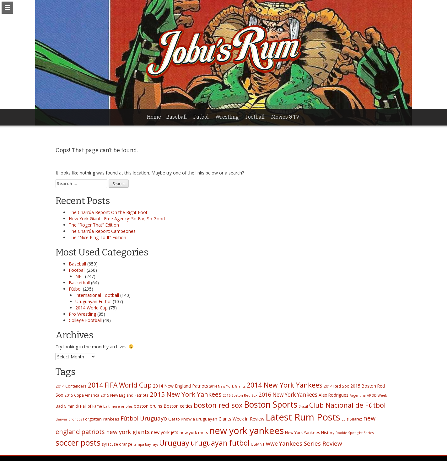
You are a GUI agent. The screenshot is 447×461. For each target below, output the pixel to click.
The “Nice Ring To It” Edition (97, 237)
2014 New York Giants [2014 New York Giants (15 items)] (227, 386)
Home (154, 117)
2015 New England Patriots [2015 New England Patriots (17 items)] (124, 395)
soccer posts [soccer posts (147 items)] (78, 442)
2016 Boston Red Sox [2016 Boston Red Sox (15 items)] (240, 395)
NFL (79, 276)
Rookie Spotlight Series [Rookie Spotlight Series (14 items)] (355, 433)
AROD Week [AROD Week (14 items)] (377, 395)
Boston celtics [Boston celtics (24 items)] (178, 406)
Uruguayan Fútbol (93, 301)
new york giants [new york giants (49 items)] (128, 432)
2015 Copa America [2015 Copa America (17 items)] (81, 395)
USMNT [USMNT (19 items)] (258, 444)
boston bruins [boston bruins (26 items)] (148, 406)
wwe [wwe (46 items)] (272, 443)
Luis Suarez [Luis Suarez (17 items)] (352, 418)
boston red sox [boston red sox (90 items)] (218, 405)
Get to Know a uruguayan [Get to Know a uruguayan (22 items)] (192, 419)
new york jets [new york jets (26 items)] (164, 432)
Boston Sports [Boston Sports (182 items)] (270, 404)
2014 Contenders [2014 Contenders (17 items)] (71, 386)
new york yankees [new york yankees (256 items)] (246, 430)
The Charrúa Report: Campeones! (103, 231)
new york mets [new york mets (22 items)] (194, 432)
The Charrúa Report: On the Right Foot (108, 212)
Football (255, 117)
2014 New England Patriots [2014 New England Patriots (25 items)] (180, 386)
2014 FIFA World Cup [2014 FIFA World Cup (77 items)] (120, 384)
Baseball (176, 117)
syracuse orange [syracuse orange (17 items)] (117, 444)
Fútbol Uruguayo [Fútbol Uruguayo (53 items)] (144, 418)
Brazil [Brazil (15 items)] (303, 406)
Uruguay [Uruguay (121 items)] (174, 442)
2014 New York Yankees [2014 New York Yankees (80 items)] (284, 384)
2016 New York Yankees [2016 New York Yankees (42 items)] (288, 394)
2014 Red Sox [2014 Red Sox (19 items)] (336, 386)
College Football (85, 320)
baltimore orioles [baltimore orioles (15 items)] (117, 406)
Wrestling (227, 117)
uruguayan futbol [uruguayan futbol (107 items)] (220, 443)
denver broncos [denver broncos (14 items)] (69, 419)
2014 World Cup (91, 308)
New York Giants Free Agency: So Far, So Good (117, 219)
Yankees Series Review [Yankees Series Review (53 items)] (310, 443)
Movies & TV (285, 117)
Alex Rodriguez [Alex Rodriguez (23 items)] (333, 395)
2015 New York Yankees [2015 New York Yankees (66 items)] (186, 394)
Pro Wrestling (82, 314)
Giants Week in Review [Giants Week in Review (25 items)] (241, 419)
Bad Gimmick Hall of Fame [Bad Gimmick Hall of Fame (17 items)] (79, 406)
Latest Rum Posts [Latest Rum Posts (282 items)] (303, 417)
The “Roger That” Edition (94, 225)
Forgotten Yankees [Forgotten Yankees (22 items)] (101, 419)
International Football (97, 295)
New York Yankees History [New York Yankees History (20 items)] (309, 432)
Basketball (79, 283)
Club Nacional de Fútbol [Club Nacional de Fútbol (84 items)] (347, 405)
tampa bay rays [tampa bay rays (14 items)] (145, 444)
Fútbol (201, 117)
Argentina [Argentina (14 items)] (358, 395)
